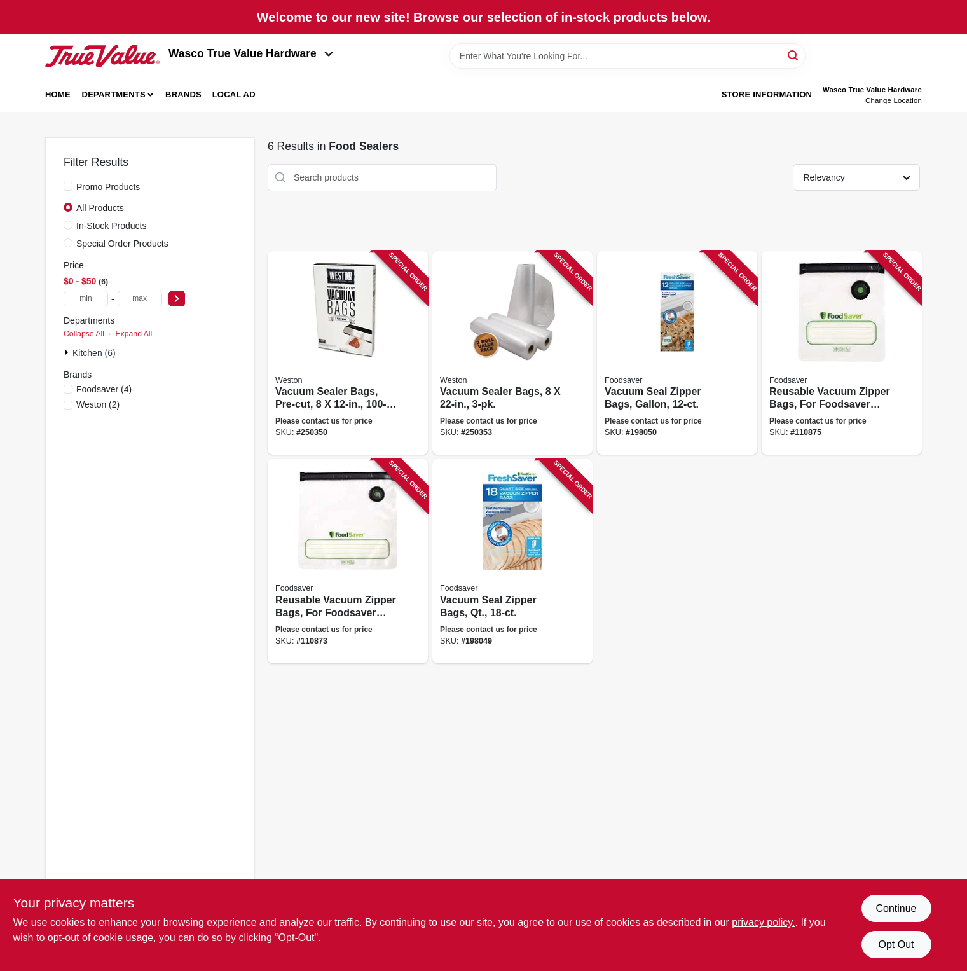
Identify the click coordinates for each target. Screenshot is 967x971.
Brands (183, 94)
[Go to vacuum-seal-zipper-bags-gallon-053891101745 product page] (677, 353)
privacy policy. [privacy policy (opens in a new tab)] (763, 922)
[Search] (794, 55)
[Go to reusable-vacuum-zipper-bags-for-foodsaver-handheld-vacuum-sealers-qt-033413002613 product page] (842, 353)
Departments (114, 94)
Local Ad (234, 94)
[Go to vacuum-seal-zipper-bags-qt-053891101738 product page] (512, 561)
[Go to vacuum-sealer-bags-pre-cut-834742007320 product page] (348, 353)
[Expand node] (68, 352)
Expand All (133, 333)
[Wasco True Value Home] (102, 56)
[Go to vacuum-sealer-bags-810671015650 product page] (512, 353)
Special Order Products (122, 243)
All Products (100, 208)
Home (58, 94)
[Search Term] (627, 56)
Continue (895, 908)
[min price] (86, 298)
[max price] (140, 298)
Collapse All (84, 333)
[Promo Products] (68, 186)
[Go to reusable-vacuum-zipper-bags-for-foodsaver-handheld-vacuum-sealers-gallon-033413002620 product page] (348, 561)
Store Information (767, 94)
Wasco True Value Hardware (250, 53)
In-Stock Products (111, 226)
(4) (104, 389)
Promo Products (108, 187)
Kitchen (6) (94, 353)
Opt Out (896, 944)
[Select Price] (176, 298)
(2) (98, 404)
